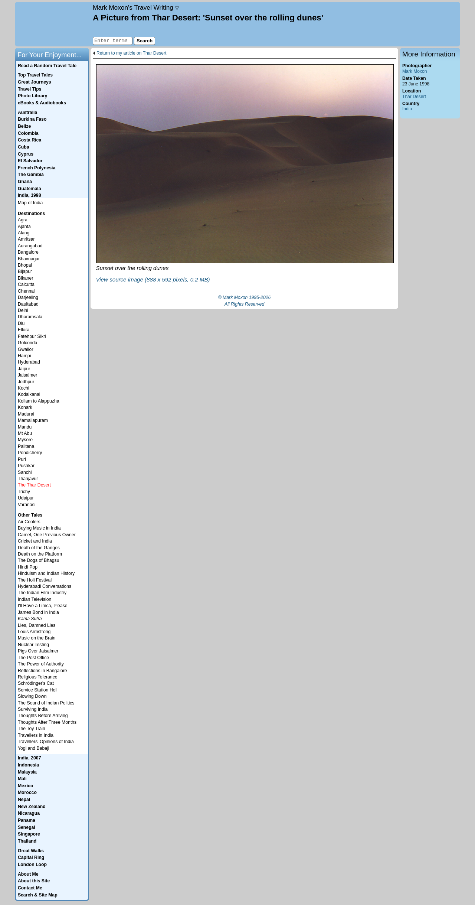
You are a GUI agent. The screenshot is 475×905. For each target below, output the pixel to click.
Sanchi (25, 472)
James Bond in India (38, 612)
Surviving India (33, 709)
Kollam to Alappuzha (38, 401)
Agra (22, 219)
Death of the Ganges (39, 547)
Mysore (25, 439)
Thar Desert (414, 96)
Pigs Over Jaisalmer (38, 651)
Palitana (26, 446)
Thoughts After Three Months (47, 722)
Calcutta (26, 284)
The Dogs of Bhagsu (38, 560)
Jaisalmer (27, 375)
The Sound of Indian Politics (46, 703)
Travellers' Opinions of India (46, 741)
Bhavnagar (29, 258)
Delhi (23, 310)
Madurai (26, 414)
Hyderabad (29, 362)
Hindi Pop (27, 567)
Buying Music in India (39, 528)
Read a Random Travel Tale (47, 65)
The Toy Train (31, 728)
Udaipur (26, 498)
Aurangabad (30, 245)
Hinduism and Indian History (46, 573)
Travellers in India (35, 735)
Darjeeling (28, 297)
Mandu (25, 427)
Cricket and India (35, 541)
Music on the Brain (36, 638)
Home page (53, 24)
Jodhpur (26, 381)
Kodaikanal (29, 394)
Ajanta (24, 226)
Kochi (23, 388)
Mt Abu (25, 433)
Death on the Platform (40, 554)
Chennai (26, 291)
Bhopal (25, 265)
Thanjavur (28, 478)
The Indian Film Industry (42, 592)
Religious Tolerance (38, 677)
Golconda (27, 342)
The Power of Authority (41, 664)
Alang (23, 232)
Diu (21, 323)
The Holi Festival (35, 580)
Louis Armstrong (34, 631)
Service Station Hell (38, 690)
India (407, 108)
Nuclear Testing (33, 644)
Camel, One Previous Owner (47, 534)
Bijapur (25, 271)
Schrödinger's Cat (36, 683)
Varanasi (26, 504)
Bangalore (28, 252)
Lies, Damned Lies (36, 625)
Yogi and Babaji (33, 748)
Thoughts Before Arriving (43, 715)
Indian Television (34, 599)
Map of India (30, 202)
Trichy (24, 491)
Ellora (23, 329)
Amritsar (26, 239)
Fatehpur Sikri (32, 336)
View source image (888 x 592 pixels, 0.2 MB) (153, 279)
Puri (22, 459)
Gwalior (25, 349)
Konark (25, 407)
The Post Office (33, 657)
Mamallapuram (33, 420)
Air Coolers (29, 521)
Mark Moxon (414, 71)
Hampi (24, 355)
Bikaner (25, 278)
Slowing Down (32, 696)
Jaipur (24, 368)
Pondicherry (30, 452)
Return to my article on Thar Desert (131, 53)
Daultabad (28, 304)
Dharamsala (30, 316)
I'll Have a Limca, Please (43, 605)
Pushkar (26, 465)
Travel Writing (136, 7)
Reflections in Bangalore (42, 670)
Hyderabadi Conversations (44, 586)
